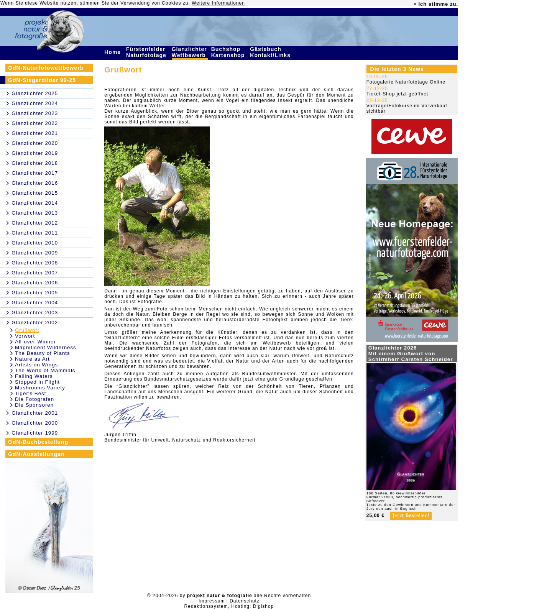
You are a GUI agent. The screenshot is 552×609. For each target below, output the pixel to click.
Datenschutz (245, 601)
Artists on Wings (36, 365)
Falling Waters (34, 376)
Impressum (212, 601)
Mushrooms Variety (40, 388)
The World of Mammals (45, 370)
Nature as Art (32, 359)
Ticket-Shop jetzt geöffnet (397, 94)
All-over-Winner (35, 342)
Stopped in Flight (37, 382)
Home (113, 52)
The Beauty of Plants (42, 353)
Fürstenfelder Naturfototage (147, 52)
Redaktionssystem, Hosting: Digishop (229, 606)
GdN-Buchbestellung (38, 442)
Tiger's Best (30, 393)
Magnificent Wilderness (45, 347)
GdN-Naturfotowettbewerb (46, 68)
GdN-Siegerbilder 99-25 (42, 80)
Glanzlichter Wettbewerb (190, 52)
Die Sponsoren (34, 405)
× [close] (415, 4)
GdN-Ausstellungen (36, 454)
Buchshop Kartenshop (229, 52)
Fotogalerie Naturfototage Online (405, 82)
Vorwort (25, 336)
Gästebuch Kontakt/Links (271, 52)
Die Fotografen (34, 399)
